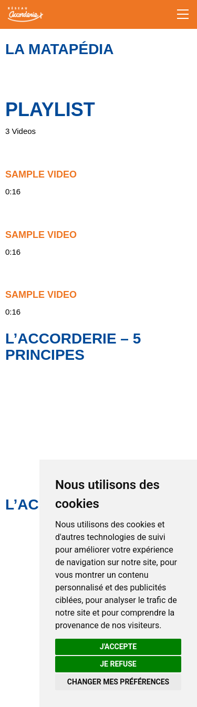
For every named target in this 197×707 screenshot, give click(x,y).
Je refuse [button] (118, 664)
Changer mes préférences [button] (118, 682)
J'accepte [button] (118, 646)
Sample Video (41, 174)
